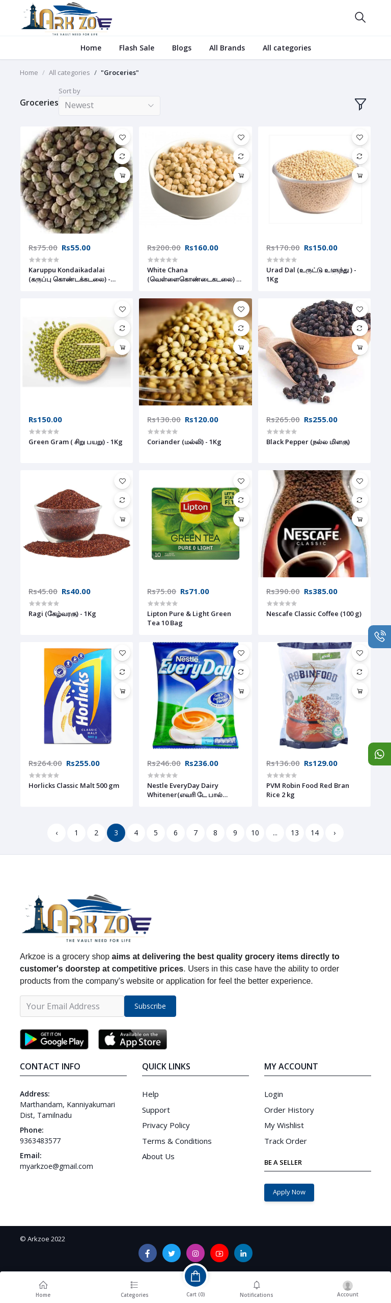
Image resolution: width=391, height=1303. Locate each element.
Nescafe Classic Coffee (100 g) (313, 613)
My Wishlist (284, 1125)
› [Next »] (334, 832)
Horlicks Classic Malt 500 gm (74, 785)
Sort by (69, 90)
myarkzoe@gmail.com (56, 1166)
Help (150, 1094)
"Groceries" (120, 72)
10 (255, 832)
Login (273, 1094)
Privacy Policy (166, 1125)
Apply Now (289, 1191)
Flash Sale (136, 48)
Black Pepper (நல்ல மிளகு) (308, 441)
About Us (158, 1156)
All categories (287, 48)
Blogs (181, 48)
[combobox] (109, 106)
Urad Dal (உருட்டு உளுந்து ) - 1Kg (311, 274)
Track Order (285, 1141)
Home (90, 48)
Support (156, 1110)
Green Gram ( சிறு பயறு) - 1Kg (76, 441)
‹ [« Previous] (56, 832)
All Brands (227, 48)
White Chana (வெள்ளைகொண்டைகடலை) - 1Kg (193, 274)
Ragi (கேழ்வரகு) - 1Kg (62, 613)
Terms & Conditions (177, 1141)
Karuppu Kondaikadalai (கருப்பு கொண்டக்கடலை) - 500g (69, 274)
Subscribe (150, 1006)
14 (315, 832)
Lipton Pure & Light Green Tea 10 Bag (189, 618)
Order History (289, 1110)
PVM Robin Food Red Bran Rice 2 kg (307, 790)
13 (295, 832)
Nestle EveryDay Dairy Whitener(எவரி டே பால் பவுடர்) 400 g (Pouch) (184, 790)
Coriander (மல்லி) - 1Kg (184, 441)
